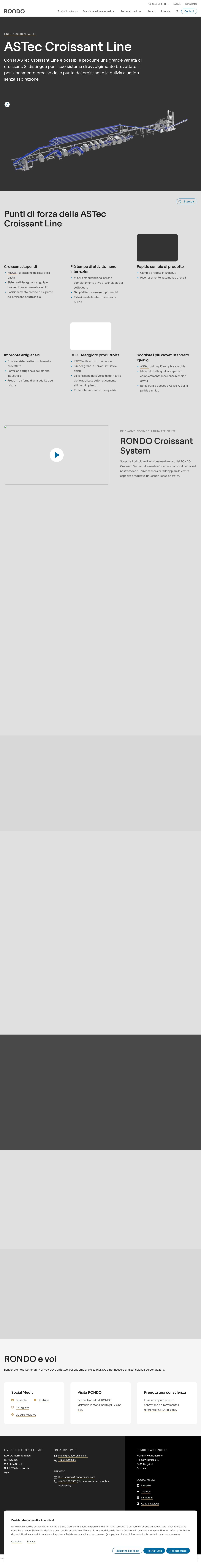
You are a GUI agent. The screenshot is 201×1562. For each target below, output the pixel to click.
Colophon (16, 1541)
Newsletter (191, 3)
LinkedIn (21, 1400)
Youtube (43, 1400)
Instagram (22, 1407)
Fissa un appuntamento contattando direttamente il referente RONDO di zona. (161, 1404)
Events (176, 3)
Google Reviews (26, 1414)
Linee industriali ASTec (20, 33)
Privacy (31, 1541)
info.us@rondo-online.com (73, 1455)
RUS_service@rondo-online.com (76, 1476)
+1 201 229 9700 (67, 1459)
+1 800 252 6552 (67, 1481)
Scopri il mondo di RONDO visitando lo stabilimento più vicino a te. (100, 1404)
